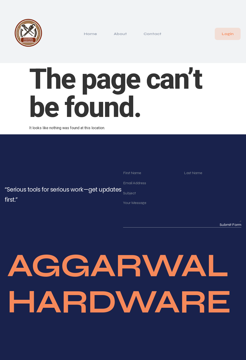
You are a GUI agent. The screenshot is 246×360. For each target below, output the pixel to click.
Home (90, 34)
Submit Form (230, 224)
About (120, 34)
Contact (152, 34)
